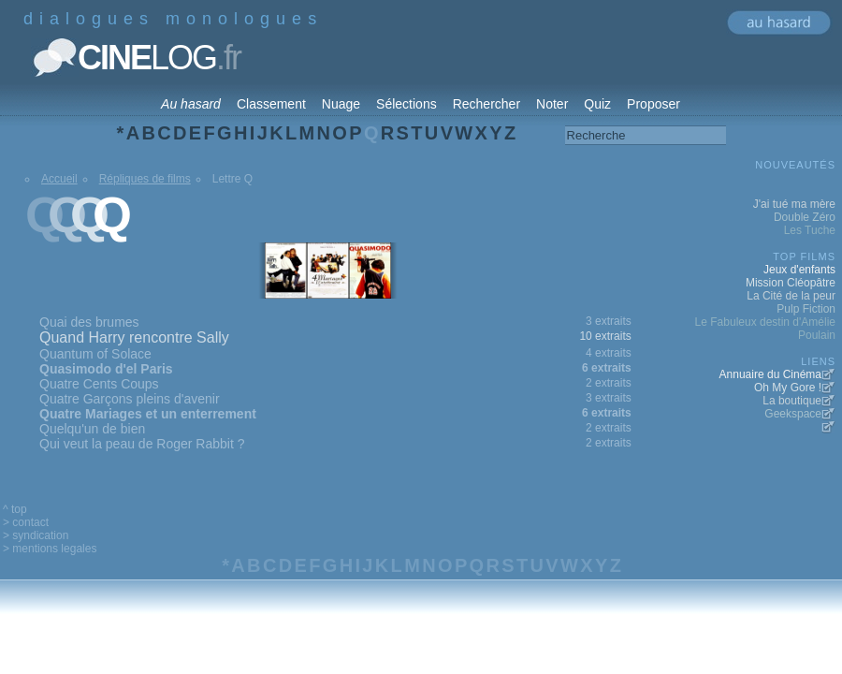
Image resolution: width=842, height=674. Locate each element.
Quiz (597, 103)
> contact (26, 522)
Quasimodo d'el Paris (106, 368)
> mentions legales (49, 548)
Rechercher (486, 103)
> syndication (35, 535)
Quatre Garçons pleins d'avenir (129, 398)
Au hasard (191, 103)
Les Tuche (809, 230)
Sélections (406, 103)
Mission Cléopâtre (790, 282)
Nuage (341, 103)
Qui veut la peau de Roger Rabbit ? (141, 443)
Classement (271, 103)
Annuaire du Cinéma (770, 374)
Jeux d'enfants (799, 269)
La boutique (791, 400)
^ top (15, 509)
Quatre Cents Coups (99, 383)
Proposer (653, 103)
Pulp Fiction (806, 308)
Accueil (59, 178)
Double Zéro (804, 217)
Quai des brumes (89, 322)
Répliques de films (145, 178)
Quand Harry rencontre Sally (134, 337)
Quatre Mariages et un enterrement (147, 413)
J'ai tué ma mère (794, 204)
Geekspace (792, 413)
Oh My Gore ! (787, 387)
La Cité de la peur (791, 295)
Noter (552, 103)
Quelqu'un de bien (92, 428)
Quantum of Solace (95, 353)
